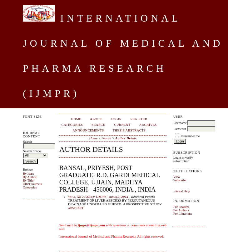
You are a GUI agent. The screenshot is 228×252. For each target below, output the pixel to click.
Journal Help (181, 191)
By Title (28, 180)
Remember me (190, 136)
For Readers (181, 206)
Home (76, 119)
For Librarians (182, 213)
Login (116, 119)
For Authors (181, 210)
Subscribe (179, 180)
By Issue (28, 173)
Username (180, 123)
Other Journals (32, 184)
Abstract (76, 208)
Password (180, 129)
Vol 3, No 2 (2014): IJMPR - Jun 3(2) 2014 (98, 196)
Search (98, 124)
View (176, 176)
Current (122, 124)
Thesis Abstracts (129, 130)
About (96, 119)
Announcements (88, 130)
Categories (30, 187)
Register (138, 119)
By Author (30, 177)
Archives (148, 124)
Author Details (125, 138)
